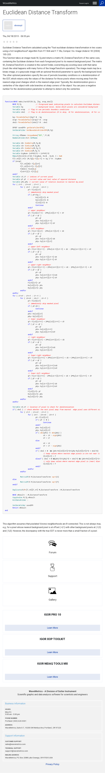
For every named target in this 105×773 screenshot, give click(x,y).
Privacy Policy (52, 764)
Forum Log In (84, 3)
